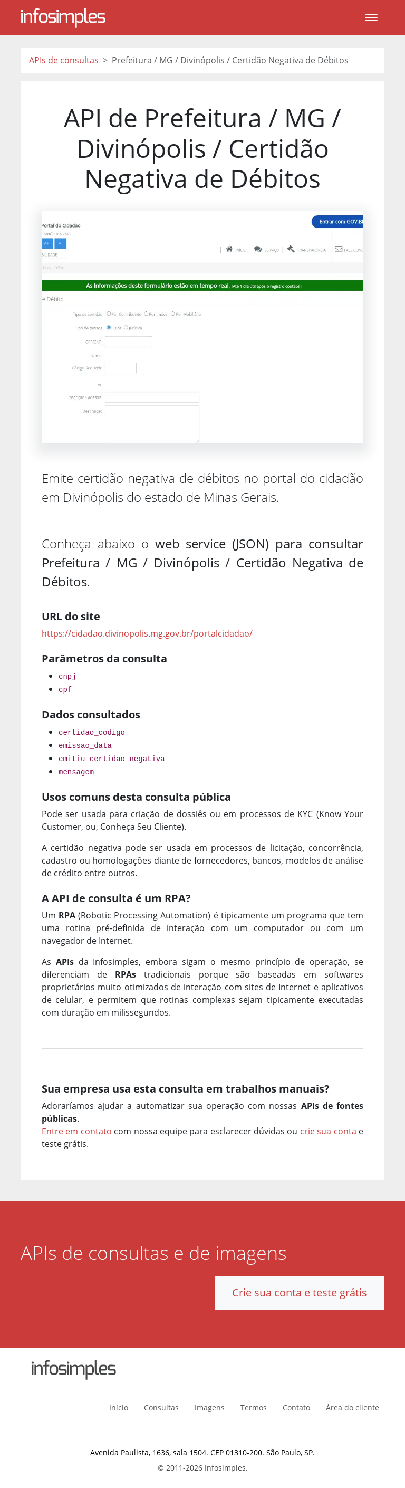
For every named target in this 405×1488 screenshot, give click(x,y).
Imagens (210, 1407)
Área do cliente (352, 1407)
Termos (253, 1407)
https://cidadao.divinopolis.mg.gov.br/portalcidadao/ (147, 633)
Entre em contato (77, 1131)
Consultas (161, 1407)
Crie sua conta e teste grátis (299, 1292)
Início (118, 1407)
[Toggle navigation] (371, 17)
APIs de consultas (64, 60)
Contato (296, 1407)
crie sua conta (328, 1131)
